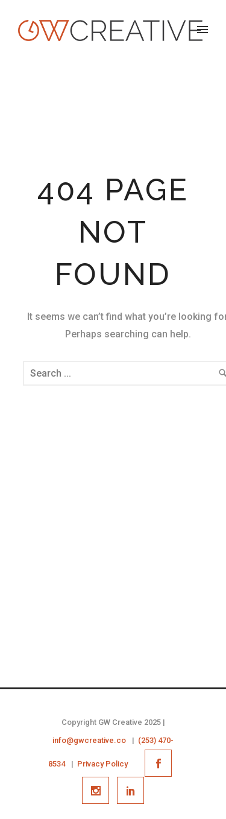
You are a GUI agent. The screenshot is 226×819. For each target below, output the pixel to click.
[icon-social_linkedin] (130, 790)
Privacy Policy (102, 763)
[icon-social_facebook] (161, 763)
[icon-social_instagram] (98, 790)
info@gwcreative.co (89, 740)
